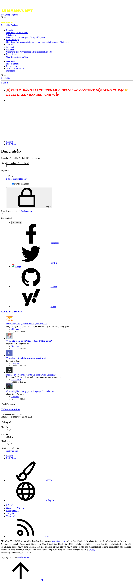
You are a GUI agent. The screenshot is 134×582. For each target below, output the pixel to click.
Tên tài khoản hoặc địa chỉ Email (15, 163)
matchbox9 (16, 379)
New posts (10, 32)
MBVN (29, 480)
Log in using (6, 218)
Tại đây (92, 550)
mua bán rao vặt (58, 541)
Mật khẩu (5, 171)
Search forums (21, 32)
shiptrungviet (16, 329)
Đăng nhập (5, 78)
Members (10, 49)
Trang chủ (10, 516)
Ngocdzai (15, 346)
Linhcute (15, 397)
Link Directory (12, 39)
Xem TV (10, 44)
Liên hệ (9, 505)
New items (10, 42)
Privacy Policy (12, 510)
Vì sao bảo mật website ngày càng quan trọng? (26, 358)
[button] (3, 17)
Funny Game (11, 54)
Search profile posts (43, 52)
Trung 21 (15, 363)
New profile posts (37, 37)
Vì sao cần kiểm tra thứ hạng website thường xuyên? (29, 341)
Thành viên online (10, 409)
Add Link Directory (11, 311)
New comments (22, 42)
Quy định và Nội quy (15, 508)
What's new (11, 35)
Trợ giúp (10, 513)
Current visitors (12, 52)
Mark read (64, 42)
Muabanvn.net (23, 557)
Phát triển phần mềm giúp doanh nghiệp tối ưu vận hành (30, 391)
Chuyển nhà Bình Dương (17, 57)
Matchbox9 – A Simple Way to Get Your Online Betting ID (30, 375)
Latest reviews (35, 42)
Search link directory (50, 42)
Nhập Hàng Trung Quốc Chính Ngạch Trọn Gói (26, 324)
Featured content (13, 37)
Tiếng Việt (30, 500)
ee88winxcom (12, 451)
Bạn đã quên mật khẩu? (16, 179)
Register (4, 83)
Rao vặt (9, 30)
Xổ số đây (10, 47)
